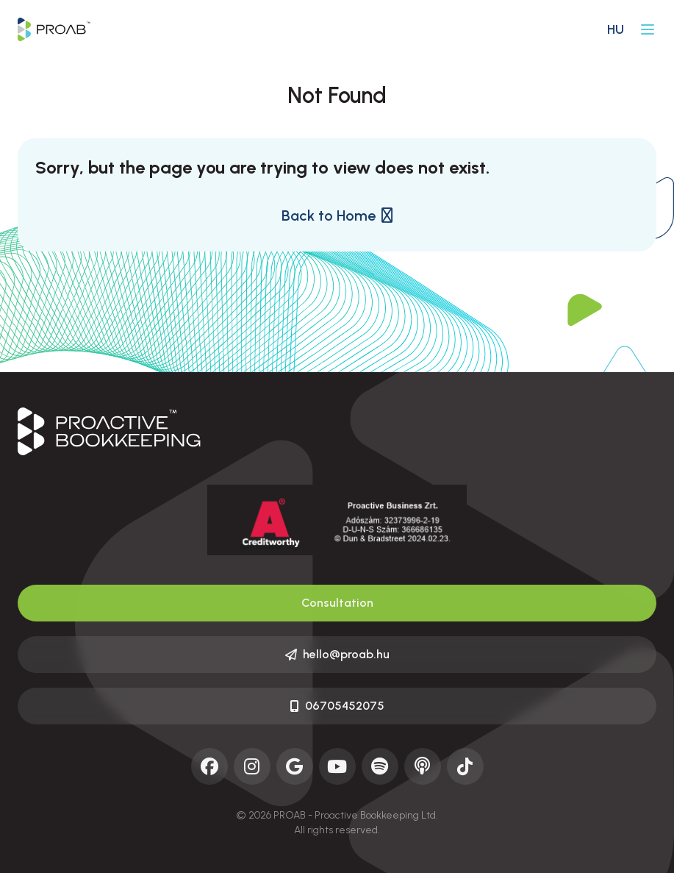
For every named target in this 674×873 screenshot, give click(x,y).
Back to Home (337, 215)
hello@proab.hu (337, 654)
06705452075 (337, 706)
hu (615, 29)
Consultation (337, 603)
